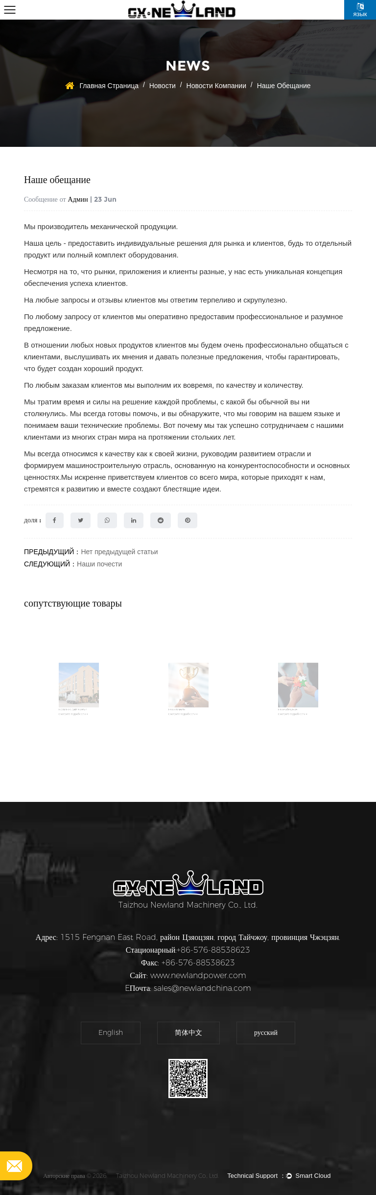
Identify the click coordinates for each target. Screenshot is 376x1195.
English (110, 1032)
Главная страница (109, 86)
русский (266, 1032)
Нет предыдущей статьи (119, 552)
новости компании (216, 86)
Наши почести (99, 564)
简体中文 (188, 1032)
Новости (162, 86)
